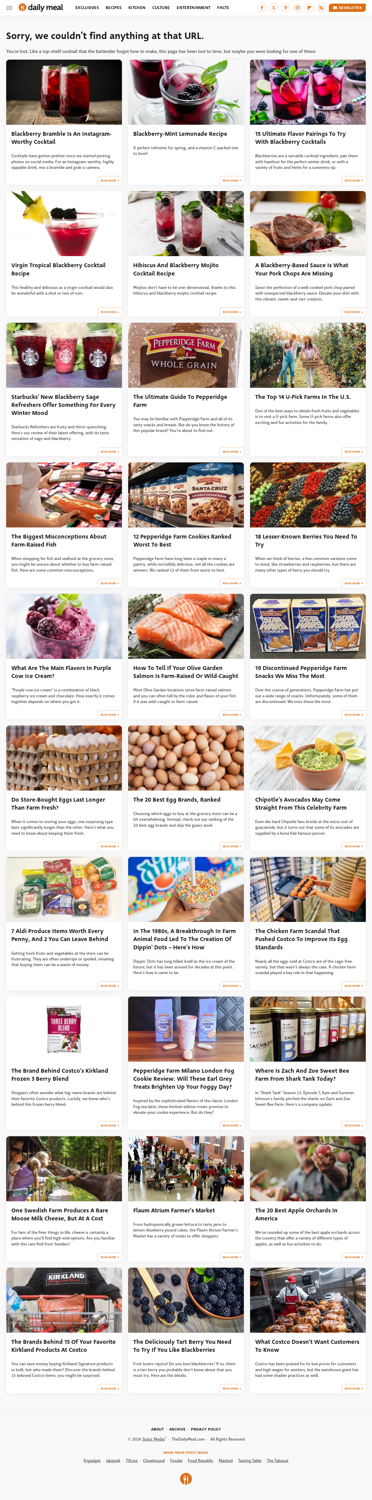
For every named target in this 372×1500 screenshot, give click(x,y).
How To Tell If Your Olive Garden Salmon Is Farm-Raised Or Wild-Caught (185, 672)
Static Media (153, 1439)
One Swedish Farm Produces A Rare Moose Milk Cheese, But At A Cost (59, 1214)
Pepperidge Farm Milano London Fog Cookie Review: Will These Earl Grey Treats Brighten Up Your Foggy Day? (183, 1079)
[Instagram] (297, 7)
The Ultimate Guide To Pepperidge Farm (180, 401)
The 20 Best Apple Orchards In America (296, 1214)
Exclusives (87, 8)
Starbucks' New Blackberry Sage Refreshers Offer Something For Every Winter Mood (63, 405)
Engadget (92, 1460)
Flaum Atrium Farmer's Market (174, 1210)
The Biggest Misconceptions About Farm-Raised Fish (58, 541)
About (157, 1429)
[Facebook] (262, 7)
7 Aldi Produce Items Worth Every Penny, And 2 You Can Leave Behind (59, 935)
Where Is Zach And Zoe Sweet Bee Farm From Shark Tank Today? (302, 1075)
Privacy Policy (206, 1429)
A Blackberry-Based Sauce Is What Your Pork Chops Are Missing (301, 269)
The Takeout (278, 1460)
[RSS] (321, 7)
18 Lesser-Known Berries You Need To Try (306, 541)
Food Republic (200, 1460)
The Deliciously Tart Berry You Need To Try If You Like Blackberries (182, 1346)
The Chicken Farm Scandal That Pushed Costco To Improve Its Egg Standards (301, 939)
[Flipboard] (309, 7)
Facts (223, 8)
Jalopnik (113, 1460)
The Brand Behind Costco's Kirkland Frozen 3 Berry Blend (59, 1075)
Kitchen (136, 8)
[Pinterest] (285, 7)
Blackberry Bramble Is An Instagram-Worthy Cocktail (61, 138)
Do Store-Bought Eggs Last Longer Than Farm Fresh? (58, 804)
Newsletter (347, 7)
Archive (177, 1429)
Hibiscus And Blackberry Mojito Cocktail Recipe (176, 269)
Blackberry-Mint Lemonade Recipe (180, 134)
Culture (161, 8)
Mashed (226, 1460)
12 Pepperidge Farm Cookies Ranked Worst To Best (182, 541)
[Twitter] (273, 7)
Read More (109, 181)
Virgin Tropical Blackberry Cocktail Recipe (58, 269)
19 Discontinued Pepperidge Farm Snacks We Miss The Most (301, 672)
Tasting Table (249, 1460)
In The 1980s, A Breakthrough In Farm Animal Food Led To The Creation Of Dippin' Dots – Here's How (184, 939)
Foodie (176, 1460)
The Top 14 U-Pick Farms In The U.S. (303, 397)
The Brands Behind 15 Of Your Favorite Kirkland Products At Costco (63, 1346)
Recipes (113, 8)
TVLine (132, 1460)
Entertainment (193, 8)
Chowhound (154, 1460)
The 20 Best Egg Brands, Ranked (177, 800)
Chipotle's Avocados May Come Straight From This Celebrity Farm (301, 804)
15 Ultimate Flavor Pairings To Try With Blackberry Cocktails (300, 138)
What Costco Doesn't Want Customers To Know (307, 1346)
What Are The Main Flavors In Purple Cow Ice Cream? (61, 672)
